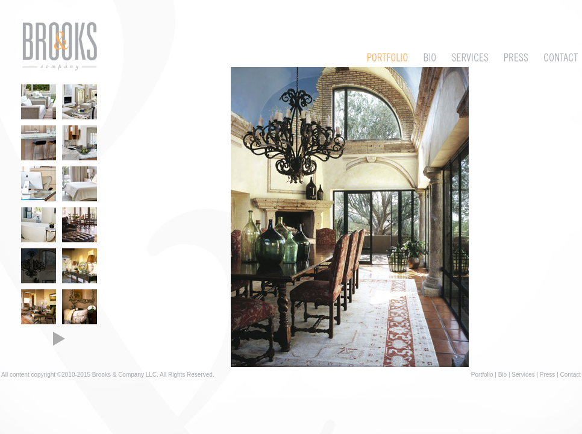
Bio (502, 374)
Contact (570, 374)
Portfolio (482, 374)
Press (547, 374)
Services (523, 374)
